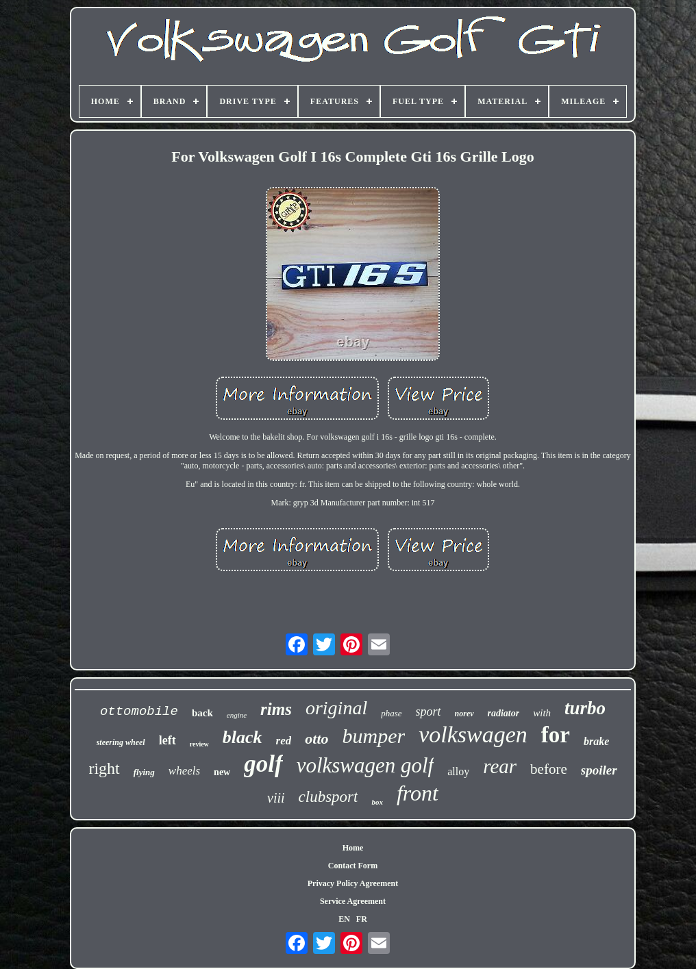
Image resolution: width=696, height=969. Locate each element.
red (284, 740)
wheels (184, 770)
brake (596, 741)
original (336, 707)
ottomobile (139, 711)
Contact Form (352, 865)
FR (361, 919)
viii (276, 797)
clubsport (328, 796)
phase (391, 713)
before (548, 769)
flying (144, 772)
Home (353, 848)
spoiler (599, 770)
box (377, 802)
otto (316, 738)
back (202, 712)
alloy (458, 771)
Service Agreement (353, 901)
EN (344, 919)
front (417, 793)
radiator (504, 713)
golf (263, 764)
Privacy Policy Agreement (353, 883)
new (222, 772)
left (167, 740)
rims (276, 709)
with (542, 712)
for (555, 734)
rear (500, 766)
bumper (374, 736)
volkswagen (473, 734)
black (242, 737)
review (199, 744)
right (103, 768)
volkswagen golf (365, 765)
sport (428, 711)
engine (237, 715)
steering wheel (121, 742)
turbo (585, 708)
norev (464, 713)
